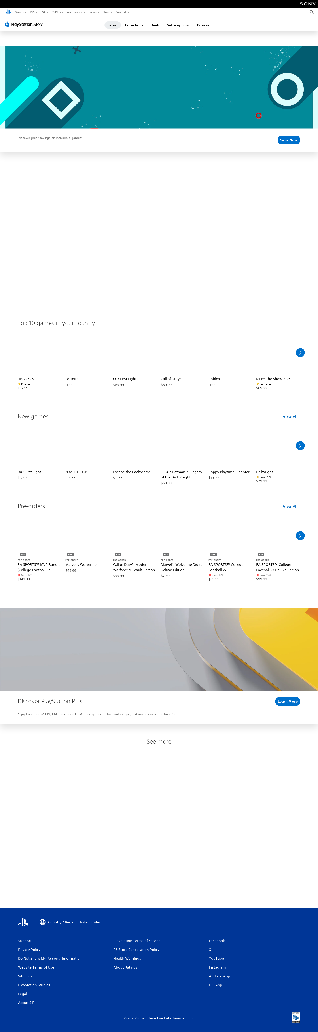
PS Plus (56, 12)
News (93, 12)
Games (19, 12)
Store (106, 12)
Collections (134, 25)
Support (121, 12)
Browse (203, 25)
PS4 (43, 12)
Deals (155, 25)
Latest (113, 25)
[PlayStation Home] (8, 12)
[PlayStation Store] (25, 24)
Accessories (74, 12)
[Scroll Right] (300, 352)
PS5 (32, 12)
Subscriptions (178, 25)
